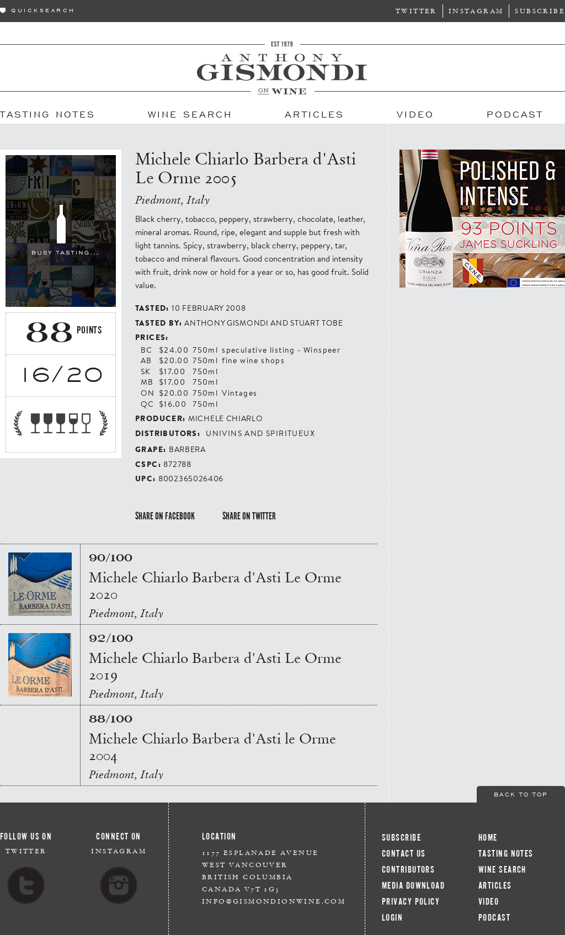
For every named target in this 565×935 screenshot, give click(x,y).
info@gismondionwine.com (273, 901)
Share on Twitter (249, 516)
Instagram (476, 11)
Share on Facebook (165, 516)
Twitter (416, 11)
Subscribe (540, 11)
